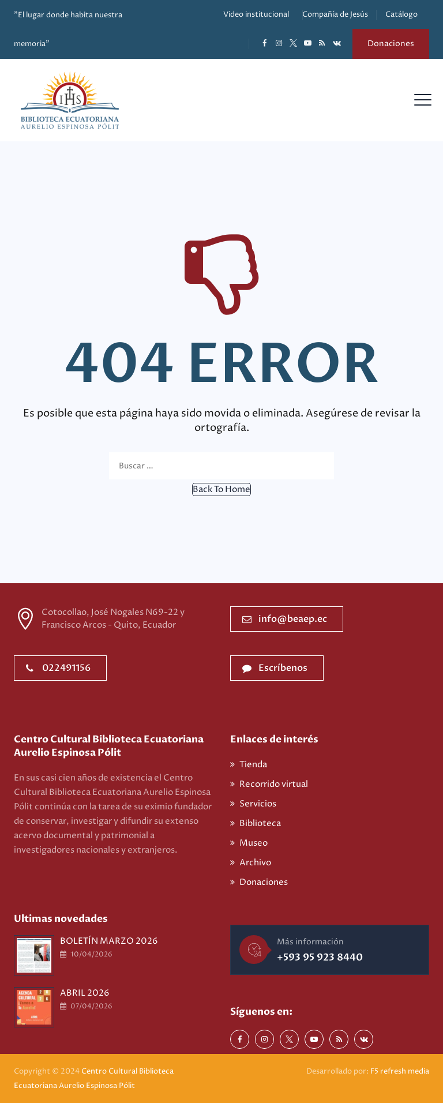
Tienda (253, 765)
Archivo (255, 863)
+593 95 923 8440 (320, 957)
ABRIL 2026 (85, 993)
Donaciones (390, 43)
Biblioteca (260, 823)
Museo (253, 843)
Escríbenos (274, 668)
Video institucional (256, 14)
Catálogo (401, 14)
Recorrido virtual (273, 784)
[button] (221, 489)
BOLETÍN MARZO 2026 (109, 941)
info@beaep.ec (284, 619)
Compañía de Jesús (335, 14)
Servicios (257, 804)
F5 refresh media (399, 1071)
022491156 (58, 668)
